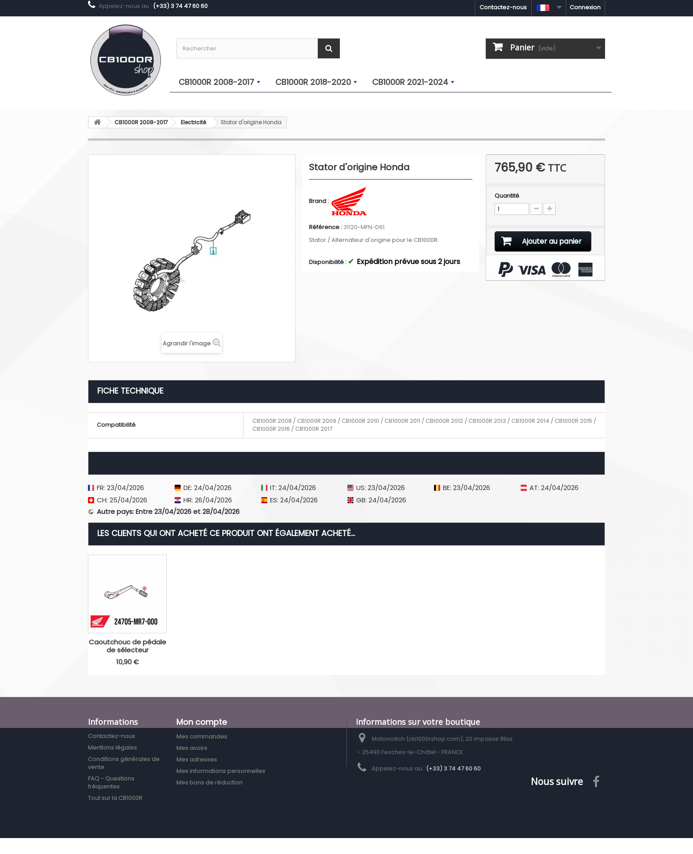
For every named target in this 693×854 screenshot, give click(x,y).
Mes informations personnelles (220, 771)
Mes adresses (196, 759)
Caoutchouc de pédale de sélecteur (127, 646)
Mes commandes (201, 736)
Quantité (507, 196)
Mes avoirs (191, 748)
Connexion (585, 7)
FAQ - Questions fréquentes (111, 782)
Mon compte (201, 722)
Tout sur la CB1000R (115, 798)
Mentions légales (112, 747)
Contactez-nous (503, 7)
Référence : (325, 227)
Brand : (319, 201)
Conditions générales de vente (124, 763)
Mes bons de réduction (209, 782)
